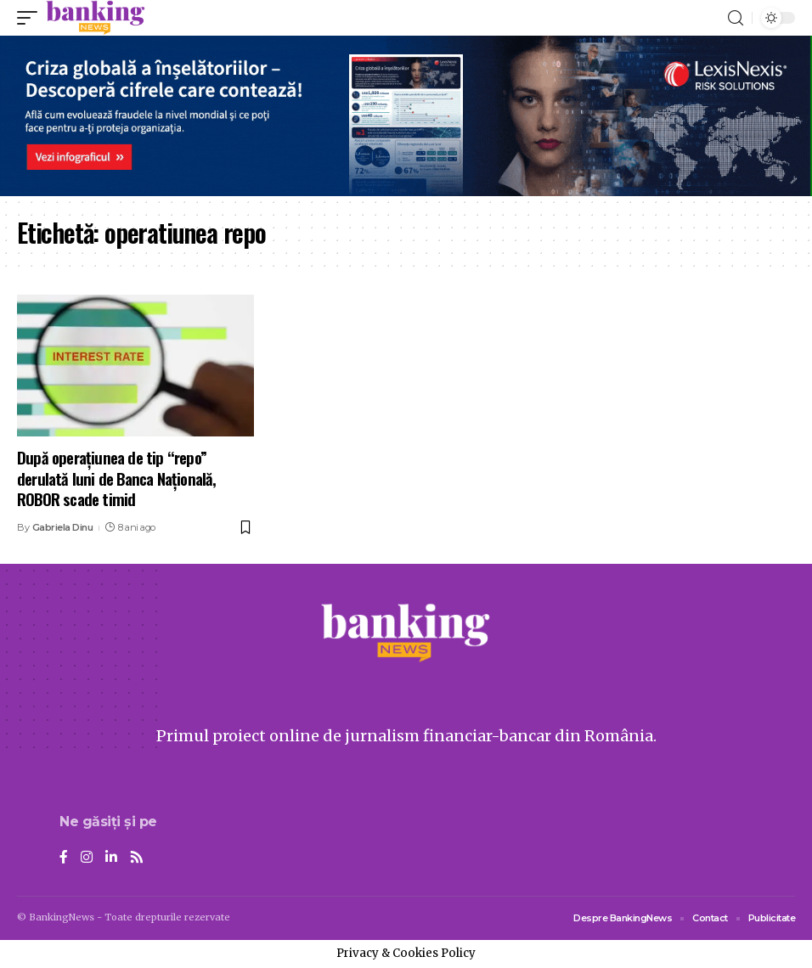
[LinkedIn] (111, 858)
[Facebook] (63, 858)
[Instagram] (87, 858)
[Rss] (137, 858)
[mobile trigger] (31, 18)
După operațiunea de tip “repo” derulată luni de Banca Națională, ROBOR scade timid (117, 477)
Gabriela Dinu (62, 527)
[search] (735, 18)
